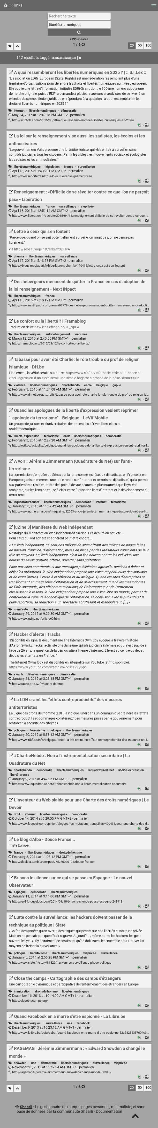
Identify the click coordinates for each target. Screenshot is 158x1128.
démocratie (68, 110)
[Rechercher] (79, 32)
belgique (102, 385)
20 (132, 45)
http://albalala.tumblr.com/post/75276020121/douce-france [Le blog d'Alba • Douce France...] (51, 862)
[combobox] (79, 24)
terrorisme (51, 436)
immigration (22, 991)
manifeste (21, 609)
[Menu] (154, 6)
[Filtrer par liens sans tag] (10, 46)
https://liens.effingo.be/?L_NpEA (54, 327)
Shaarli (26, 1106)
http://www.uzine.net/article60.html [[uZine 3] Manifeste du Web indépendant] (34, 618)
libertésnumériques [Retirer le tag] (66, 58)
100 (148, 45)
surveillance (86, 166)
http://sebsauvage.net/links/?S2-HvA (42, 249)
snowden (20, 1063)
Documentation (109, 1111)
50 (140, 45)
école (88, 385)
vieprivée (87, 206)
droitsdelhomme (70, 852)
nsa (33, 1063)
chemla (19, 256)
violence (19, 385)
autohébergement (57, 334)
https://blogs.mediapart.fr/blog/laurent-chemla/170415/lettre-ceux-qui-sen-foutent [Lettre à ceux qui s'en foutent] (66, 265)
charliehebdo (71, 385)
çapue (117, 385)
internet (19, 110)
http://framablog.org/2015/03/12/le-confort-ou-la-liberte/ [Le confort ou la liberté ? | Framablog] (49, 343)
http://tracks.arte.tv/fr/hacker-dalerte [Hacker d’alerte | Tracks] (35, 684)
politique (19, 730)
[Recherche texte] (79, 16)
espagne (20, 892)
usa (69, 1023)
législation (52, 166)
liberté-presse (19, 774)
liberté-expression (26, 436)
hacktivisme (38, 953)
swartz (18, 674)
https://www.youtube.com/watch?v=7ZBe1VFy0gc (47, 667)
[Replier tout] (17, 46)
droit (66, 436)
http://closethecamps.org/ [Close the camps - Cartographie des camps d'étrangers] (28, 1000)
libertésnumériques (42, 110)
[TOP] (135, 1117)
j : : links (13, 5)
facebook (83, 1023)
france (68, 166)
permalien (46, 115)
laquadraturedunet (26, 502)
